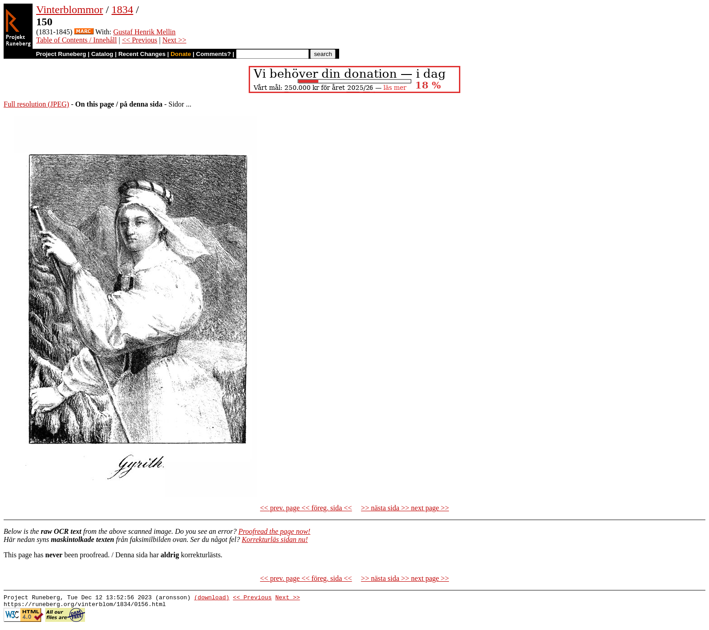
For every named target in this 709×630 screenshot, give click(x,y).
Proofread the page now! (274, 531)
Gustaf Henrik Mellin (144, 32)
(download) (211, 598)
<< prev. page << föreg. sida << (306, 508)
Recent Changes (141, 54)
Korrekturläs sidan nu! (275, 539)
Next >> (174, 40)
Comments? (213, 54)
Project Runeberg (61, 54)
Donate (180, 54)
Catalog (102, 54)
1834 (122, 9)
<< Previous (139, 40)
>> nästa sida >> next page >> (405, 508)
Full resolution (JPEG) (36, 104)
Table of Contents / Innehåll (76, 40)
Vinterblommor (69, 9)
